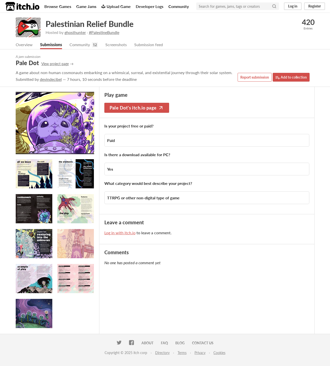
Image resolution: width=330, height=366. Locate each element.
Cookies (219, 353)
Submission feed (148, 44)
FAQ (164, 343)
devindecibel (51, 79)
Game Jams (86, 6)
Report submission (254, 77)
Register (314, 6)
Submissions (51, 44)
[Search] (274, 6)
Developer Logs (149, 6)
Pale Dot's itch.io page (137, 108)
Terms (182, 353)
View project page (55, 64)
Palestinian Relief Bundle (89, 24)
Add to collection (291, 77)
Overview (24, 44)
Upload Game (116, 6)
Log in (292, 6)
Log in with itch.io (119, 233)
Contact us (202, 343)
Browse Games (57, 6)
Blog (180, 343)
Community (178, 6)
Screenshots (116, 44)
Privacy (200, 353)
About (147, 343)
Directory (162, 353)
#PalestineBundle (104, 32)
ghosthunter (75, 32)
